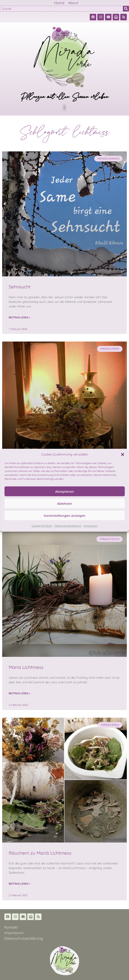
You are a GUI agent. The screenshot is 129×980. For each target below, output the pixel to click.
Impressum (90, 525)
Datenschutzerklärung (67, 525)
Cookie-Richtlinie (42, 525)
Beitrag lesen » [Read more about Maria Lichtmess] (19, 693)
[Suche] (126, 8)
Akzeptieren (64, 491)
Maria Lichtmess (26, 667)
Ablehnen (64, 503)
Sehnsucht (20, 286)
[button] (122, 454)
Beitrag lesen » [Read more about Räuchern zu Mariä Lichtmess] (19, 883)
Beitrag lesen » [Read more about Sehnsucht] (19, 317)
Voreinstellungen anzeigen (64, 515)
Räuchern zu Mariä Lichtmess (40, 853)
